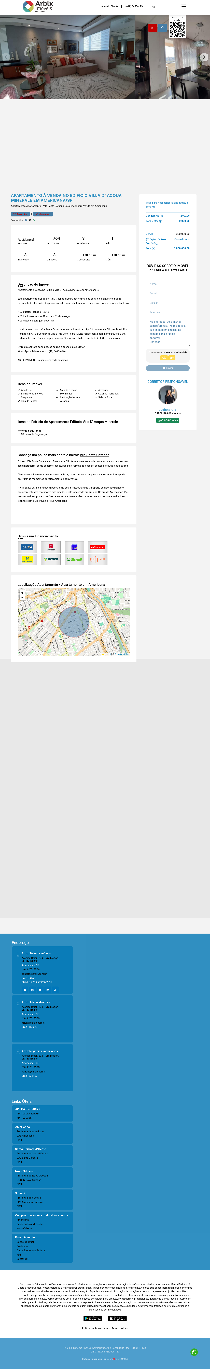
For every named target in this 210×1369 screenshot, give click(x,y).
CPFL (20, 1140)
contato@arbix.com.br (34, 973)
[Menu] (183, 6)
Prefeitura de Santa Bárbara (32, 1153)
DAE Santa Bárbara (27, 1157)
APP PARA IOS (24, 1117)
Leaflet (106, 654)
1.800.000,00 (182, 233)
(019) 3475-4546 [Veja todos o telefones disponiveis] (134, 6)
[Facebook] (25, 990)
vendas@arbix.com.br (34, 1071)
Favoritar (20, 214)
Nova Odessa (24, 1228)
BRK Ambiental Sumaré (30, 1202)
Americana (23, 1219)
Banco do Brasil (25, 1241)
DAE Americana (25, 1135)
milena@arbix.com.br (33, 1022)
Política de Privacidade (95, 1328)
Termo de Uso (119, 1328)
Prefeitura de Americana (30, 1131)
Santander (22, 1258)
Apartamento (18, 206)
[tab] (152, 28)
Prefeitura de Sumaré (29, 1197)
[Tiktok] (55, 990)
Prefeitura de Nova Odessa (32, 1175)
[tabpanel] (105, 57)
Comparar (43, 214)
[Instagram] (32, 990)
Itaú (19, 1254)
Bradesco (22, 1246)
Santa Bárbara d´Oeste (30, 1224)
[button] (153, 6)
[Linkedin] (47, 990)
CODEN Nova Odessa (29, 1180)
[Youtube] (40, 990)
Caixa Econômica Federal (31, 1250)
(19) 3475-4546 (31, 969)
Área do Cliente (109, 6)
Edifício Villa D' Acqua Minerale (94, 422)
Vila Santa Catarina (53, 206)
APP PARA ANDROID (28, 1113)
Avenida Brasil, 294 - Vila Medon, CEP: (40, 959)
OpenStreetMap (122, 654)
